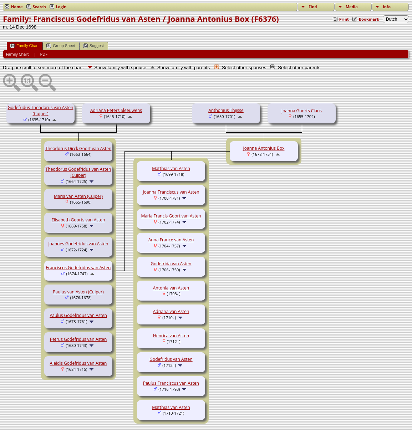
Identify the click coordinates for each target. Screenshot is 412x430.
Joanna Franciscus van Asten (171, 192)
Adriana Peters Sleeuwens (116, 110)
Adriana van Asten (171, 311)
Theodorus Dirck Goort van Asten (78, 148)
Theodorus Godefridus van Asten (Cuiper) (78, 172)
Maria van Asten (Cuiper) (78, 196)
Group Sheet (60, 45)
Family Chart (24, 45)
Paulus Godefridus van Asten (78, 315)
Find (313, 6)
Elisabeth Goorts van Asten (78, 220)
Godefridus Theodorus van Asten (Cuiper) (40, 110)
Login (61, 6)
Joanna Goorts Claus (301, 111)
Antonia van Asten (171, 288)
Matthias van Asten (171, 168)
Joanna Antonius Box (264, 148)
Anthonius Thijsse (226, 110)
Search (39, 6)
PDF (43, 54)
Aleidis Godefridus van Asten (78, 363)
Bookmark (369, 19)
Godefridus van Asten (170, 359)
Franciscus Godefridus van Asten (78, 268)
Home (17, 6)
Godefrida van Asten (171, 264)
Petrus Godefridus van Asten (78, 339)
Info (387, 6)
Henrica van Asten (171, 336)
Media (352, 6)
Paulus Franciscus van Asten (171, 383)
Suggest (93, 45)
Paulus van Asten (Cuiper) (78, 292)
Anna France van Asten (171, 240)
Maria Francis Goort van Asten (171, 216)
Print (344, 19)
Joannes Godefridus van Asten (78, 244)
